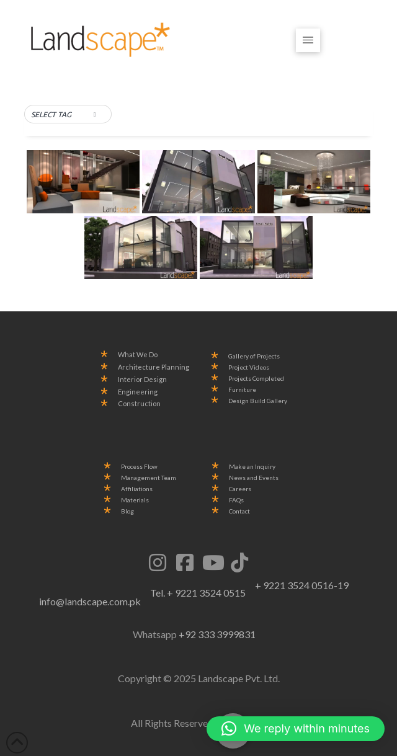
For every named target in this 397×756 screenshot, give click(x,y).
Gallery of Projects (254, 356)
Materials (135, 500)
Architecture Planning (153, 367)
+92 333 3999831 (217, 634)
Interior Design (142, 379)
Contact (239, 511)
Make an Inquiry (252, 466)
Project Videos (248, 367)
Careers (240, 489)
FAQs (236, 500)
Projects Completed (256, 378)
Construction (139, 404)
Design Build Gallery (257, 400)
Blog (127, 511)
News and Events (254, 477)
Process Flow (139, 466)
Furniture (242, 389)
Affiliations (137, 489)
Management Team (148, 477)
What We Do (138, 355)
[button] (308, 41)
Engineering (138, 392)
